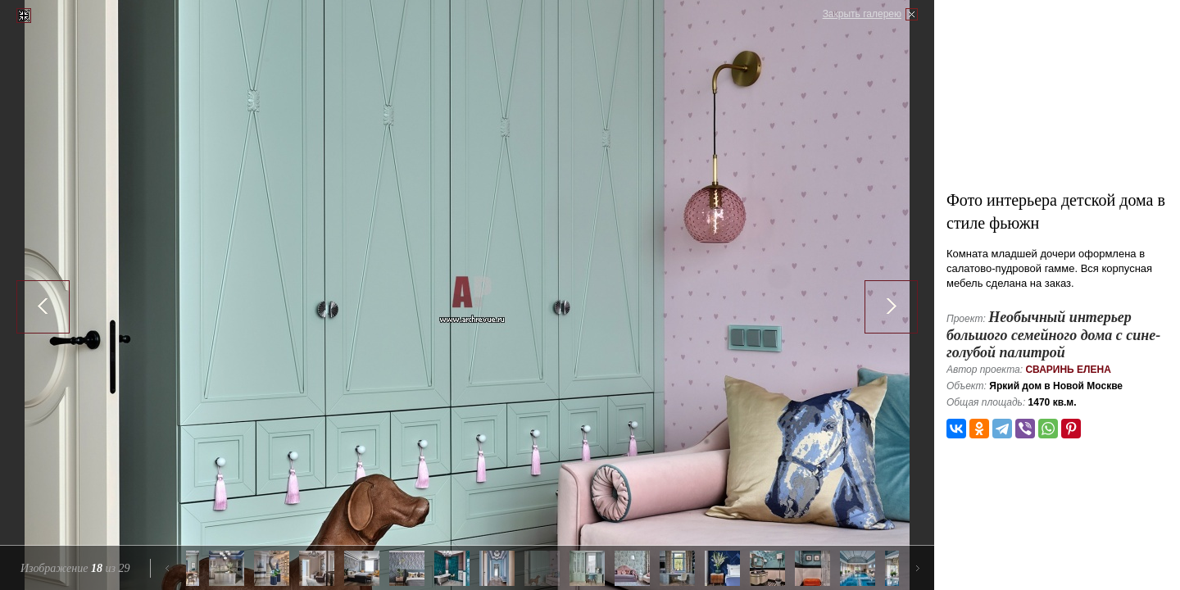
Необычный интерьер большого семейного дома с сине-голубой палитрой (1053, 335)
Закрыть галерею (862, 14)
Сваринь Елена (1067, 369)
